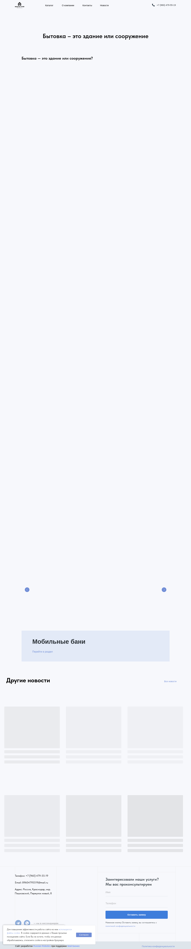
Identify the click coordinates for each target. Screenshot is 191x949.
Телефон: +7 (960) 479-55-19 (31, 874)
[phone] (137, 902)
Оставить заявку (136, 913)
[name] (137, 891)
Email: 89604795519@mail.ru (31, 880)
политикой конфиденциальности (120, 924)
